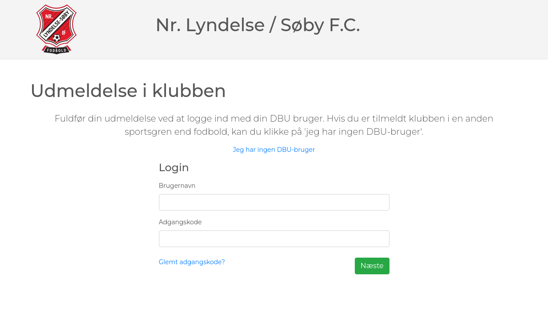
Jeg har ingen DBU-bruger (274, 150)
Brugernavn (177, 186)
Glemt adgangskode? (192, 262)
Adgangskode (180, 222)
